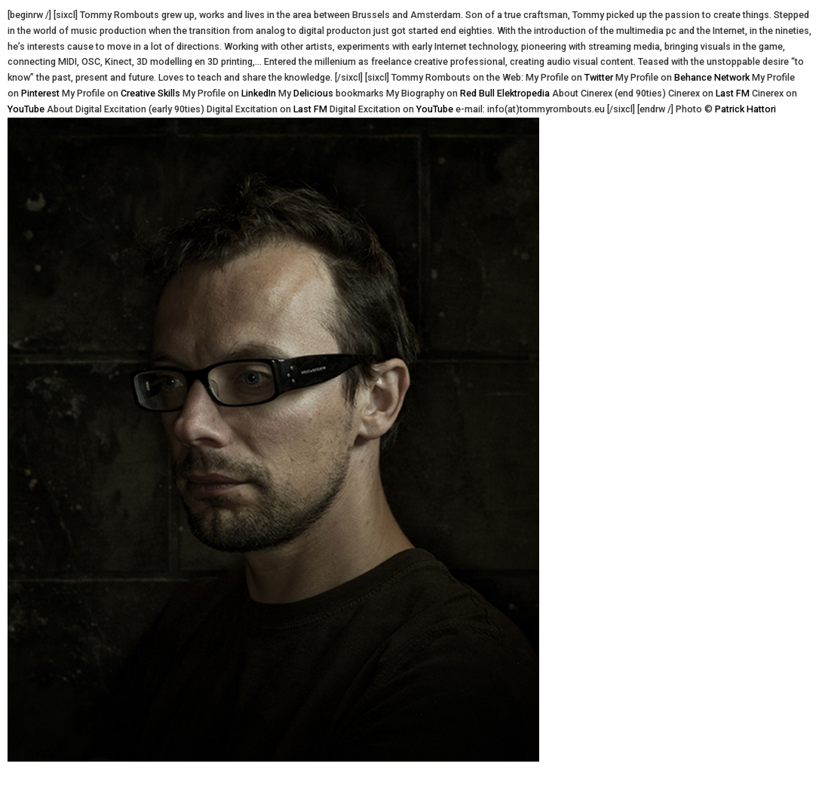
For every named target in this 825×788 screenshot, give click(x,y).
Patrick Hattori (745, 109)
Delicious (313, 93)
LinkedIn (258, 93)
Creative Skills (150, 93)
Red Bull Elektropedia (505, 93)
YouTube (26, 109)
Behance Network (712, 77)
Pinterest (40, 93)
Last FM (733, 93)
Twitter (598, 77)
